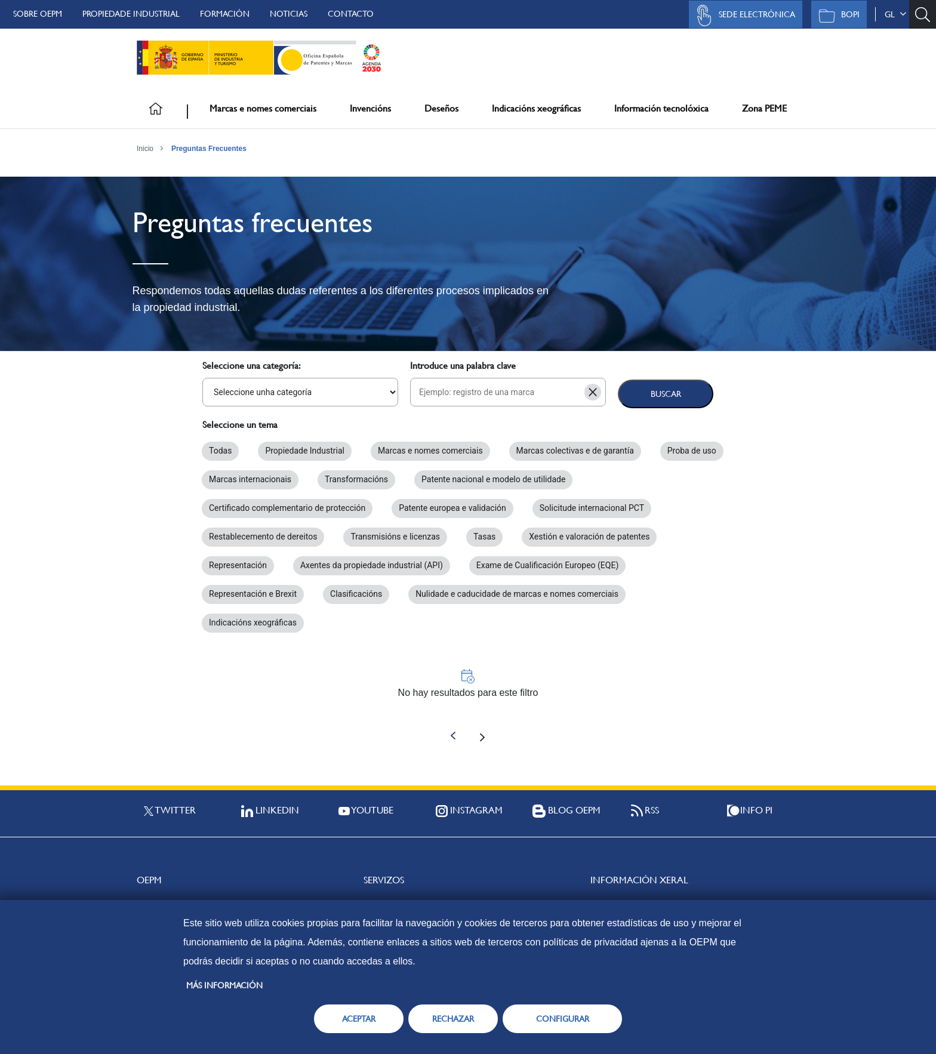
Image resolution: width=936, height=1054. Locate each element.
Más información (224, 985)
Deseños (441, 108)
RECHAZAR (453, 1019)
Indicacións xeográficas (536, 108)
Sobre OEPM (37, 14)
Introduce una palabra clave (463, 365)
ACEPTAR (358, 1019)
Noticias (288, 14)
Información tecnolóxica (661, 108)
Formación (225, 14)
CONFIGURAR (562, 1019)
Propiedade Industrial (131, 14)
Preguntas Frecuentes (209, 148)
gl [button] (895, 14)
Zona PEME (764, 108)
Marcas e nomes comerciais (263, 108)
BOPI (836, 15)
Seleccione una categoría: (251, 365)
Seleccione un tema (240, 424)
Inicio (145, 148)
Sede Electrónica (742, 15)
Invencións (370, 108)
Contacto (351, 14)
